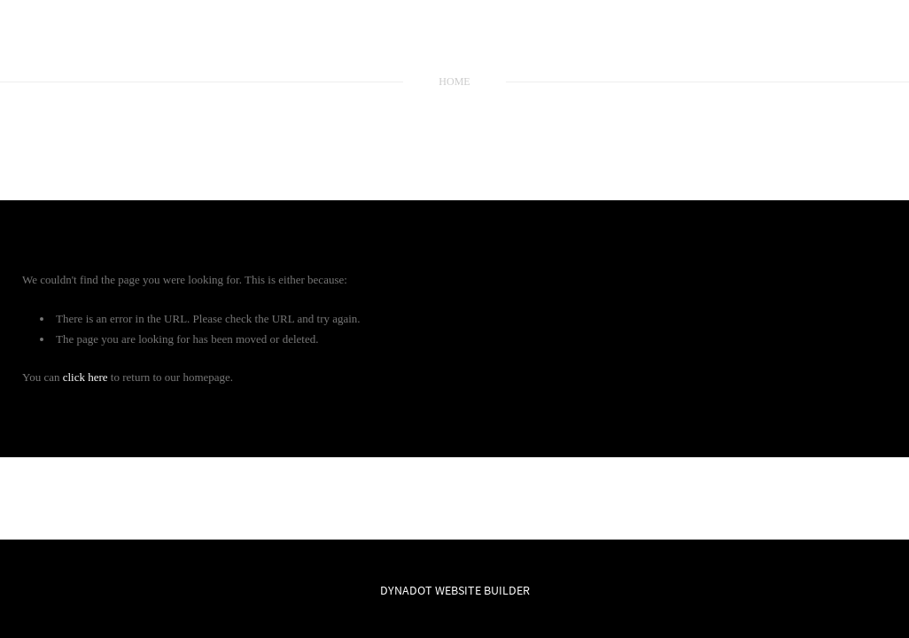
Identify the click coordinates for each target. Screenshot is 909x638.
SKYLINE (454, 43)
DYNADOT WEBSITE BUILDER (455, 590)
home (454, 81)
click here (85, 377)
